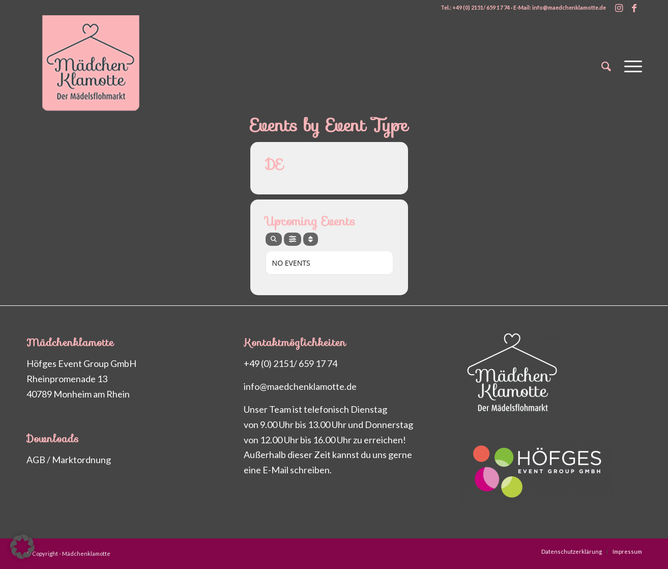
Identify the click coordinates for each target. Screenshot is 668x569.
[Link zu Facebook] (634, 7)
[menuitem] (606, 66)
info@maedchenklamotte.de (300, 386)
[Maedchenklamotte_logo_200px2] (102, 66)
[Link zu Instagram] (619, 7)
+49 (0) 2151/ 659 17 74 (290, 363)
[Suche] (606, 66)
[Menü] (630, 66)
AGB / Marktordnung (68, 459)
